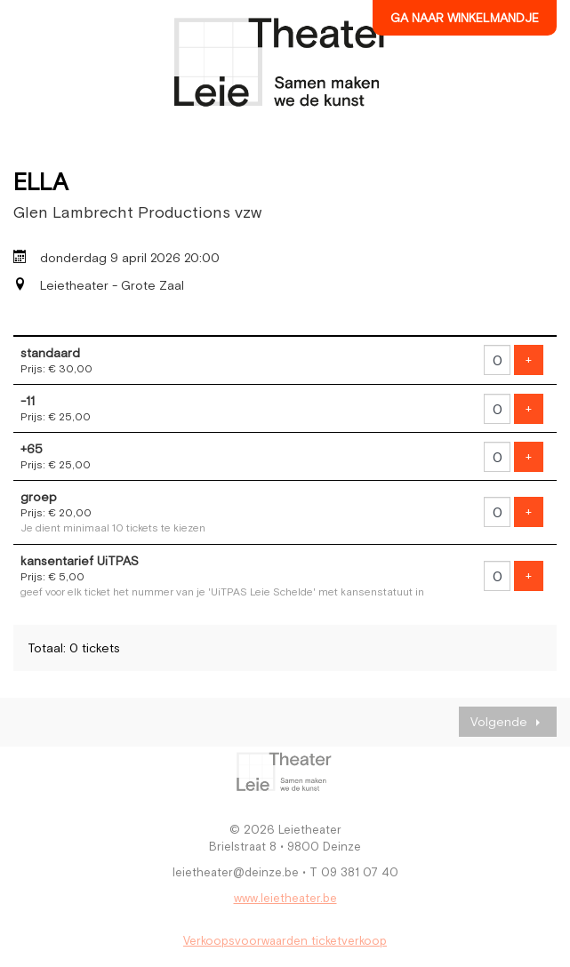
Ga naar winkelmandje (464, 18)
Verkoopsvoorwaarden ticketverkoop (285, 940)
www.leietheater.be (285, 898)
